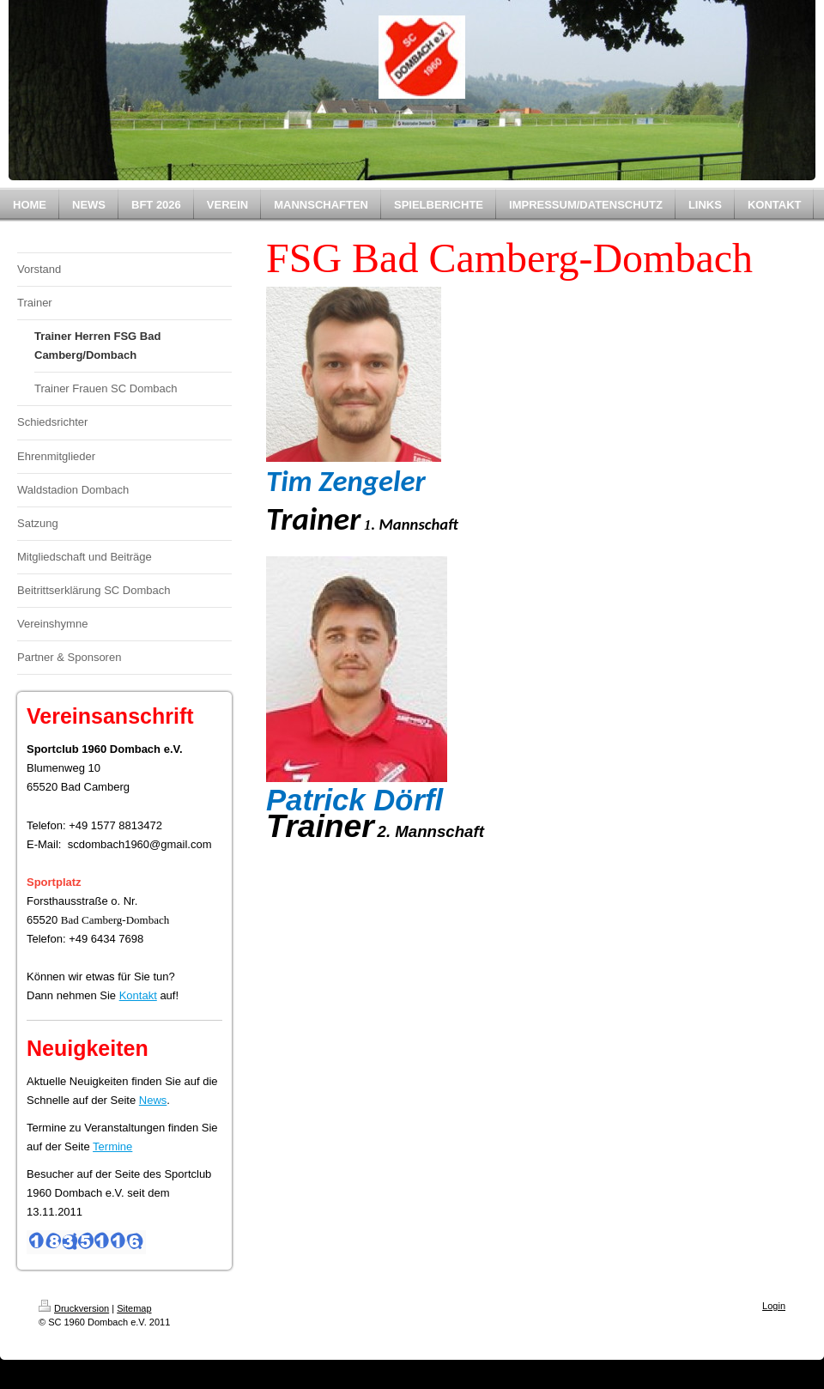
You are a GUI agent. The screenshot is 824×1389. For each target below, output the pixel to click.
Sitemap (134, 1308)
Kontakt (138, 995)
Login (773, 1306)
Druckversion (74, 1308)
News (153, 1100)
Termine (112, 1146)
